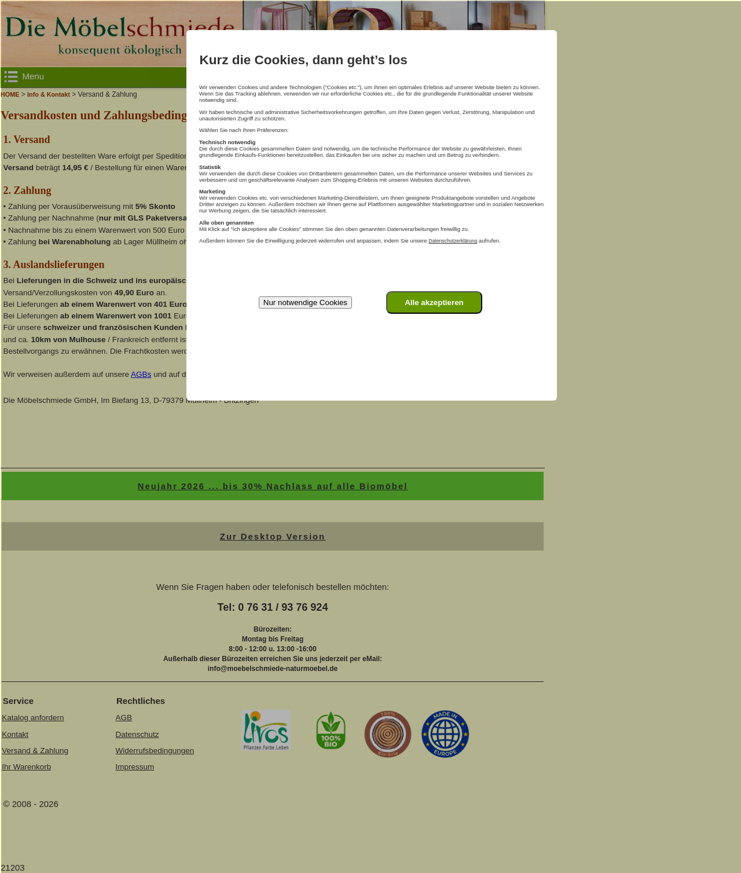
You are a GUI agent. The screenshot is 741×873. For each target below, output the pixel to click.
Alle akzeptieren (434, 302)
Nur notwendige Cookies (305, 302)
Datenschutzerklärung (452, 241)
